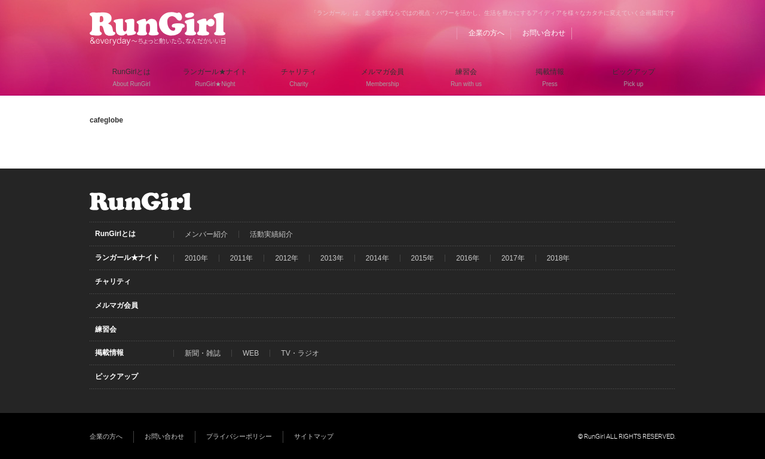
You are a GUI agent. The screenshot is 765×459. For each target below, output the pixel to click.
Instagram (666, 33)
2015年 (422, 258)
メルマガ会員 (116, 305)
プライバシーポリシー (239, 436)
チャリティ (113, 281)
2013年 (332, 258)
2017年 (513, 258)
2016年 (467, 258)
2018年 (558, 258)
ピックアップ (116, 376)
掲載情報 (109, 352)
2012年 (286, 258)
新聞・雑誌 (203, 353)
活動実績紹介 (271, 234)
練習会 (106, 329)
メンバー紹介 (206, 234)
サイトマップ (313, 436)
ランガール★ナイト (127, 257)
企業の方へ (486, 33)
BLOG (598, 33)
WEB (251, 353)
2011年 (241, 258)
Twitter (644, 33)
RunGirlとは (115, 234)
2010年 (196, 258)
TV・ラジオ (300, 353)
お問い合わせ (543, 33)
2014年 (377, 258)
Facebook (621, 33)
